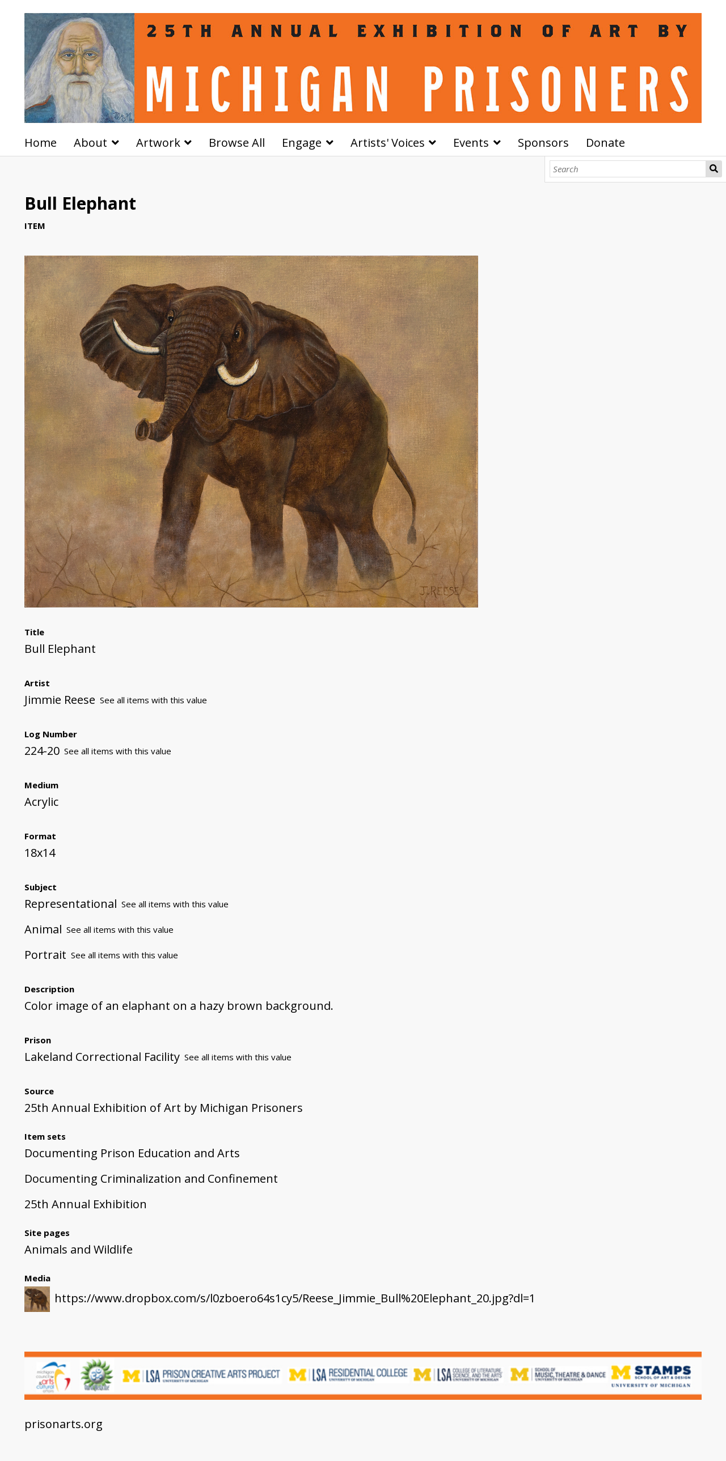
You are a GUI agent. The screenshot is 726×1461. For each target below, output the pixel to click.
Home (40, 142)
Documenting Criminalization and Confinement (151, 1178)
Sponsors (543, 142)
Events (471, 142)
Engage (302, 142)
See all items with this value (153, 700)
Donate (605, 142)
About (90, 142)
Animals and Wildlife (78, 1249)
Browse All (237, 142)
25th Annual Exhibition (85, 1204)
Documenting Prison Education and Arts (132, 1153)
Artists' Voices (388, 142)
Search (713, 168)
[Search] (628, 168)
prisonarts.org (63, 1424)
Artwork (158, 142)
